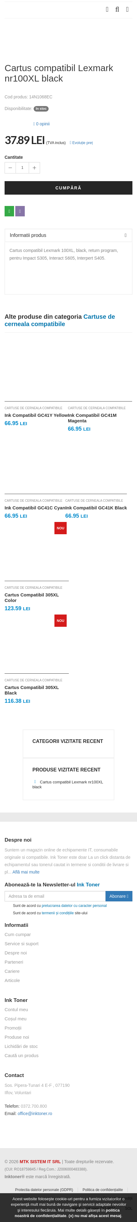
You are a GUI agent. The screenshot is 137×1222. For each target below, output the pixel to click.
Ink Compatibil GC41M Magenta (92, 418)
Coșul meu (16, 1018)
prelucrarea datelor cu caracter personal (74, 905)
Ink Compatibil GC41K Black (96, 507)
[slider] (17, 122)
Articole (12, 980)
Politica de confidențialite (103, 1190)
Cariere (12, 971)
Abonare (118, 896)
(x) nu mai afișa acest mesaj (94, 1215)
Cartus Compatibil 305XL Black (32, 690)
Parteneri (14, 962)
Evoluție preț (81, 143)
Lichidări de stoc (21, 1046)
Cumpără (68, 187)
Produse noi (17, 1037)
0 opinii (41, 123)
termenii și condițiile (58, 913)
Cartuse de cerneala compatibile (33, 408)
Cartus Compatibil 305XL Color (32, 597)
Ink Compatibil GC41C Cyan (35, 507)
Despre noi (16, 952)
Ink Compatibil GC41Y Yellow (36, 415)
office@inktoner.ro (35, 1113)
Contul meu (16, 1009)
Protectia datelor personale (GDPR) (44, 1190)
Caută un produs (22, 1055)
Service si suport (22, 943)
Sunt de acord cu (56, 906)
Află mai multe (26, 872)
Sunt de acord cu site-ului (46, 913)
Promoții (13, 1027)
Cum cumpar (18, 934)
